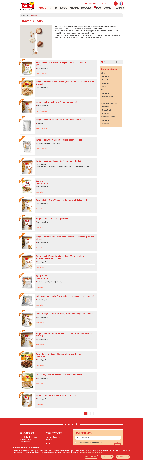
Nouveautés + (86, 8)
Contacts (120, 8)
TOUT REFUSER (107, 457)
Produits (24, 15)
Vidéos (97, 7)
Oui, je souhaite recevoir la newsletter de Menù (90, 442)
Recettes (53, 8)
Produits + (43, 8)
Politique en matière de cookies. (91, 453)
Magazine (63, 8)
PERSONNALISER (91, 457)
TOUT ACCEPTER (123, 457)
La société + (109, 8)
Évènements (74, 8)
